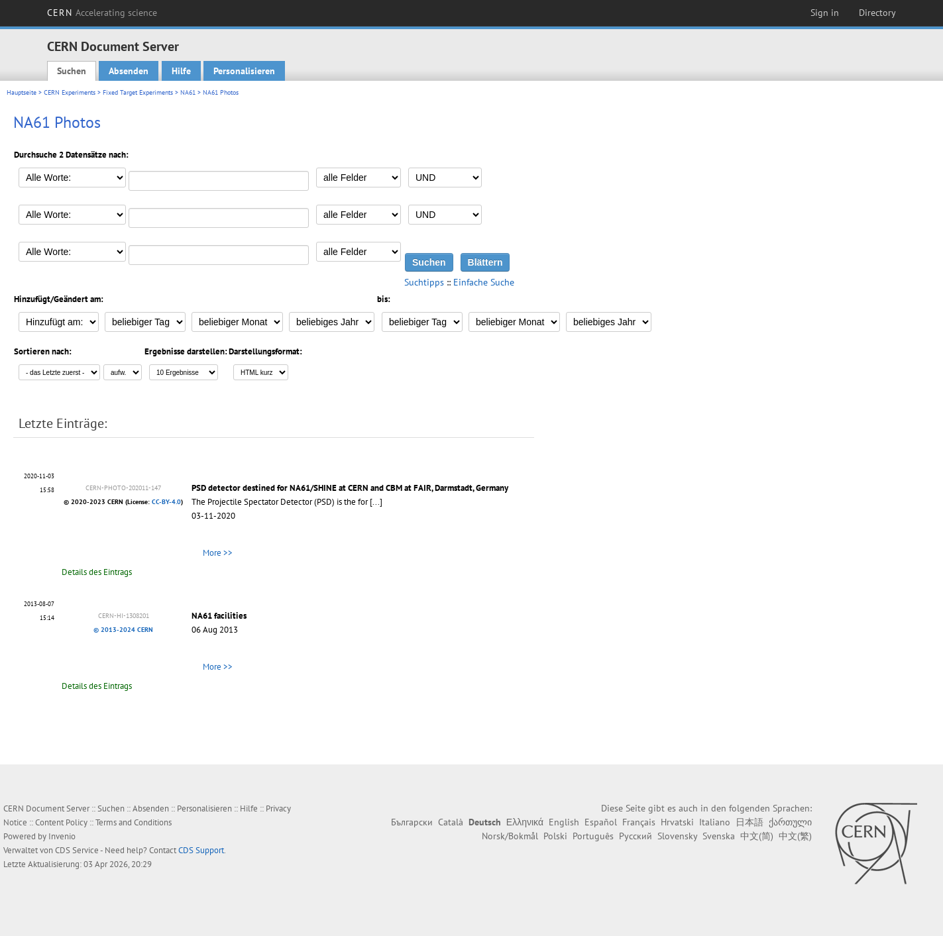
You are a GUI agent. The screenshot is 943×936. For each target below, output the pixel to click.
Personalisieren (244, 71)
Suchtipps (424, 282)
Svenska (718, 836)
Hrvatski (677, 822)
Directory (877, 13)
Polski (555, 836)
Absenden (128, 71)
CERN (102, 13)
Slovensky (677, 836)
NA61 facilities (219, 615)
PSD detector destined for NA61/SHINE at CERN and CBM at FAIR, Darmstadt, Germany (350, 488)
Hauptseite (21, 92)
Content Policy (61, 822)
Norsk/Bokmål (510, 836)
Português (593, 836)
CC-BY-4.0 (166, 501)
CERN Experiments (69, 92)
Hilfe (181, 71)
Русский (635, 836)
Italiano (714, 822)
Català (450, 822)
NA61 (187, 92)
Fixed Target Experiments (138, 92)
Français (638, 822)
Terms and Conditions (133, 822)
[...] (376, 501)
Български (412, 822)
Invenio (62, 836)
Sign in (824, 13)
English (564, 822)
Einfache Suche (483, 282)
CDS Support (201, 850)
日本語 (749, 822)
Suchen (71, 71)
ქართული (790, 822)
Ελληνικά (524, 822)
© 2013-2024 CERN (123, 629)
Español (600, 822)
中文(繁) (795, 836)
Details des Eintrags (97, 572)
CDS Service (77, 850)
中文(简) (756, 836)
